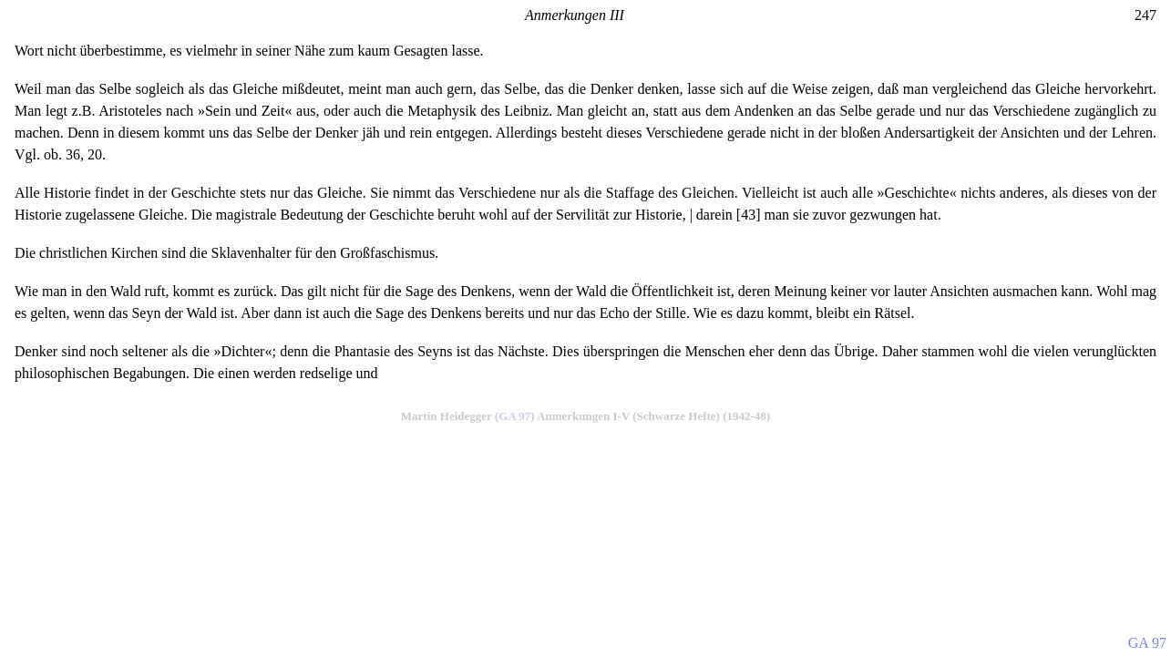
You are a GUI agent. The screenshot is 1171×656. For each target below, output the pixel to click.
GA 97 (514, 416)
